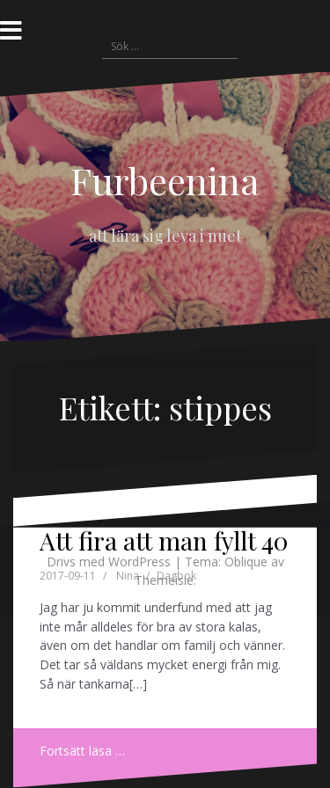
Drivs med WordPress (109, 561)
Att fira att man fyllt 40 (164, 540)
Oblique (246, 561)
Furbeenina (165, 180)
